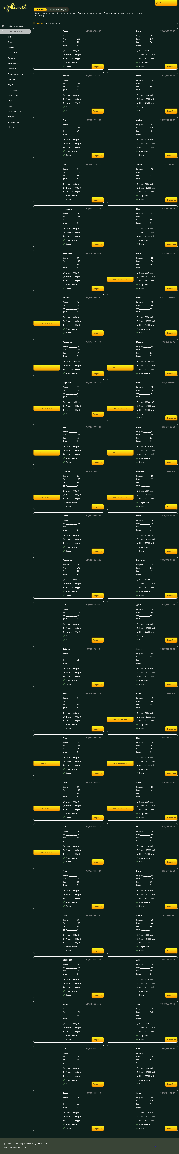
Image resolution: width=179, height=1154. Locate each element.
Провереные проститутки (89, 13)
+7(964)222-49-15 (93, 164)
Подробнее (97, 66)
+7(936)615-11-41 (93, 209)
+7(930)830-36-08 (167, 515)
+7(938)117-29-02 (167, 164)
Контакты (42, 1143)
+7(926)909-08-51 (93, 297)
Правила (7, 1143)
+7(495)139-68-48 (93, 342)
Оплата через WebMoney (24, 1143)
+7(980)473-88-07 (93, 31)
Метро (139, 13)
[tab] (38, 23)
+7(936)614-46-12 (167, 209)
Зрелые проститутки (66, 13)
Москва (40, 9)
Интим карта (40, 15)
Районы (130, 13)
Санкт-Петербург (58, 9)
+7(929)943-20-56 (93, 253)
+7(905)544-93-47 (93, 915)
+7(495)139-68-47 (167, 382)
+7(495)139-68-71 (167, 342)
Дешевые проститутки (114, 13)
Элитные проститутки (44, 13)
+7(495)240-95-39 (93, 382)
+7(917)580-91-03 (167, 75)
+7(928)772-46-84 (93, 649)
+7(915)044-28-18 (167, 253)
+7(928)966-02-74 (167, 604)
